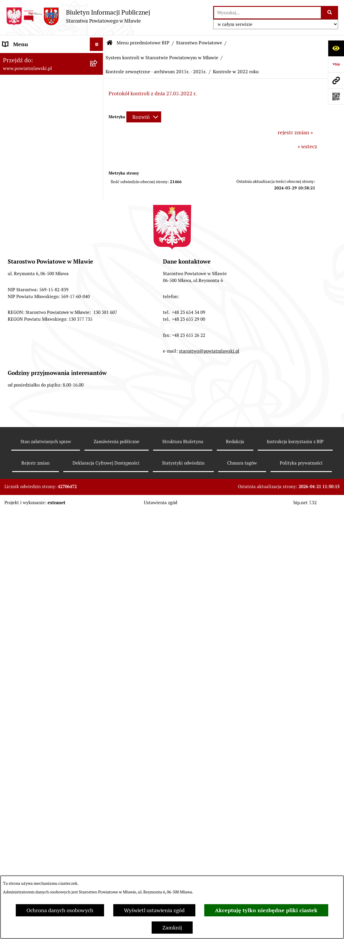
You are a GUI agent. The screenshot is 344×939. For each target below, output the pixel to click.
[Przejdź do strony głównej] (78, 16)
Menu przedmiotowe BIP (143, 43)
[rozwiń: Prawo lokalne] (97, 92)
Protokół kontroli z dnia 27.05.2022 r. (153, 93)
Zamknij (172, 927)
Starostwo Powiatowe (199, 43)
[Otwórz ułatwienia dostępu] (336, 48)
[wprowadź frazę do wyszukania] (267, 12)
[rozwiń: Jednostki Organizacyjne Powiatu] (97, 826)
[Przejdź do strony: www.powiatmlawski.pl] (336, 80)
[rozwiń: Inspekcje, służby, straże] (97, 851)
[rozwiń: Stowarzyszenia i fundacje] (97, 869)
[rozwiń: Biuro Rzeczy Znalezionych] (97, 749)
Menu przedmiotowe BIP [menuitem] (32, 57)
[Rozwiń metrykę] (143, 116)
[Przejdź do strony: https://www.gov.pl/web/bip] (336, 64)
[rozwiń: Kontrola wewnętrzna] (97, 466)
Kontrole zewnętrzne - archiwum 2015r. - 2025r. (156, 71)
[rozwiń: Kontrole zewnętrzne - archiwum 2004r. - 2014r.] (97, 483)
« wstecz (307, 146)
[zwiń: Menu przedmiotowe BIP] (97, 57)
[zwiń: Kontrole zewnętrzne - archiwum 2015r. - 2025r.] (97, 508)
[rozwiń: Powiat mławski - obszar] (97, 134)
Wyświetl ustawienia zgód (154, 910)
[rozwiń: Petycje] (97, 783)
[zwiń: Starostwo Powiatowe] (97, 169)
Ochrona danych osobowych (59, 910)
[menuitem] (51, 75)
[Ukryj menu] (96, 44)
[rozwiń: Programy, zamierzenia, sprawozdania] (97, 109)
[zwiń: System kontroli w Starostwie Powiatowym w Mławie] (97, 398)
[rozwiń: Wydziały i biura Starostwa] (97, 246)
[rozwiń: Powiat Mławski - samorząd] (97, 151)
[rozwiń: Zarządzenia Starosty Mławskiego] (97, 339)
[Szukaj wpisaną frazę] (330, 12)
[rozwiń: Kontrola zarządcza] (97, 431)
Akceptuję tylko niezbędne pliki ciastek (266, 910)
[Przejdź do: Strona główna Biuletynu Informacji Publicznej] (109, 43)
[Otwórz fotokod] (336, 96)
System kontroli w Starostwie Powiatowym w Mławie (162, 57)
